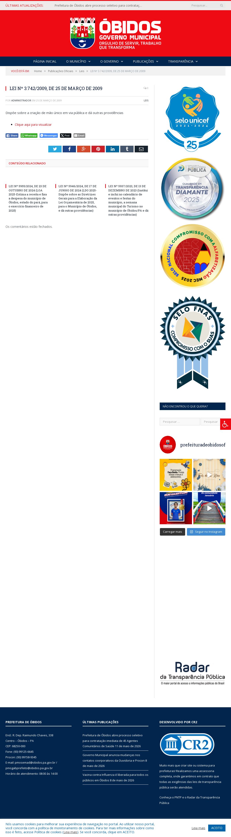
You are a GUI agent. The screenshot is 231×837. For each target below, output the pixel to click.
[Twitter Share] (65, 135)
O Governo (109, 61)
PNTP (178, 796)
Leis (146, 100)
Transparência (180, 61)
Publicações (143, 61)
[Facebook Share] (12, 135)
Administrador (21, 100)
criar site (186, 764)
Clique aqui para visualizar (33, 124)
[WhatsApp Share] (29, 135)
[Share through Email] (79, 135)
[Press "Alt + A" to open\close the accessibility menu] (225, 424)
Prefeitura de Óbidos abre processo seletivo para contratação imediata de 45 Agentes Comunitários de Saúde (99, 6)
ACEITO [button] (216, 828)
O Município (76, 61)
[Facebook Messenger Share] (49, 135)
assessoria (206, 770)
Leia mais (70, 832)
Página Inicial (44, 61)
